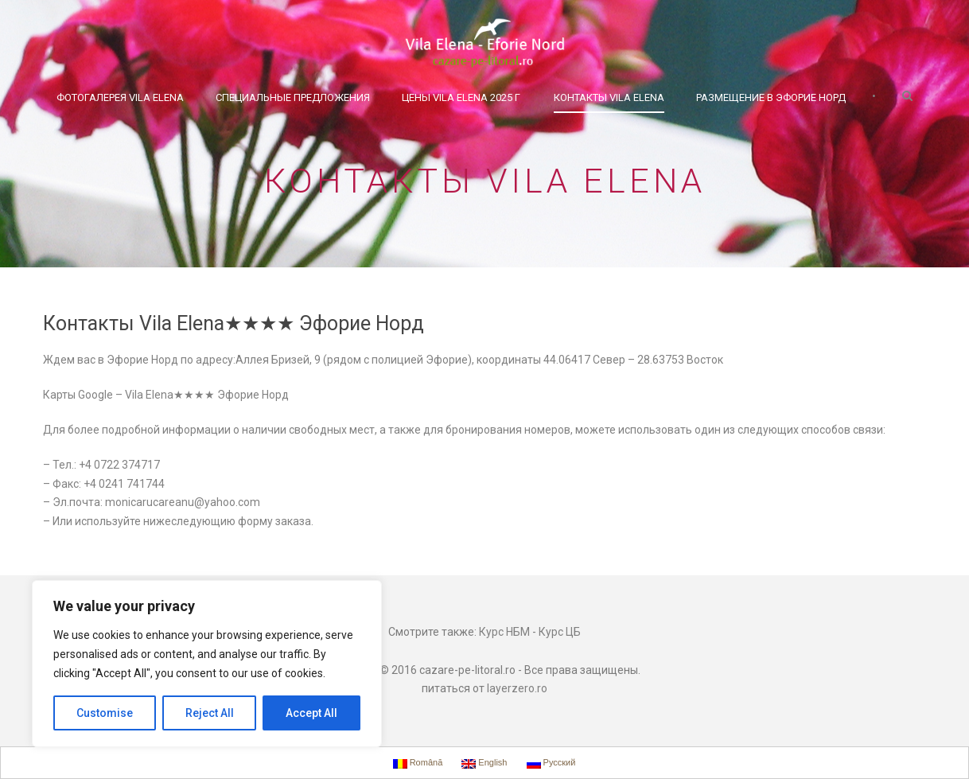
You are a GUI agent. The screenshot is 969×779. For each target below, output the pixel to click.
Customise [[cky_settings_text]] (104, 713)
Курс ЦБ (560, 631)
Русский (551, 763)
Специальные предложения (293, 97)
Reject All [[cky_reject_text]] (209, 713)
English (484, 763)
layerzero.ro (517, 688)
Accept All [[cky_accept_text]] (311, 713)
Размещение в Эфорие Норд (771, 97)
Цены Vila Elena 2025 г (461, 97)
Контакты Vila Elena (609, 97)
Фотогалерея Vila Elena (120, 97)
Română (418, 763)
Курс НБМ (504, 631)
